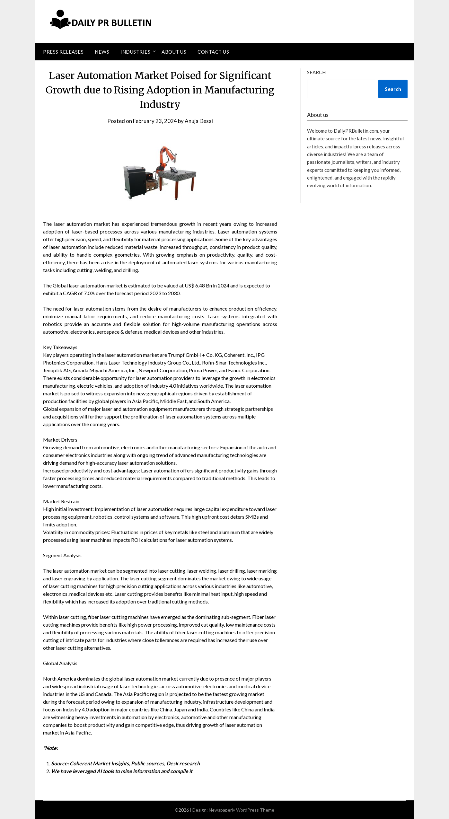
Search (316, 72)
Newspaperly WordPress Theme (241, 810)
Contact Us (213, 52)
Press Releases (63, 52)
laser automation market (96, 285)
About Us (174, 52)
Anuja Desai (199, 121)
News (102, 52)
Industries (135, 52)
